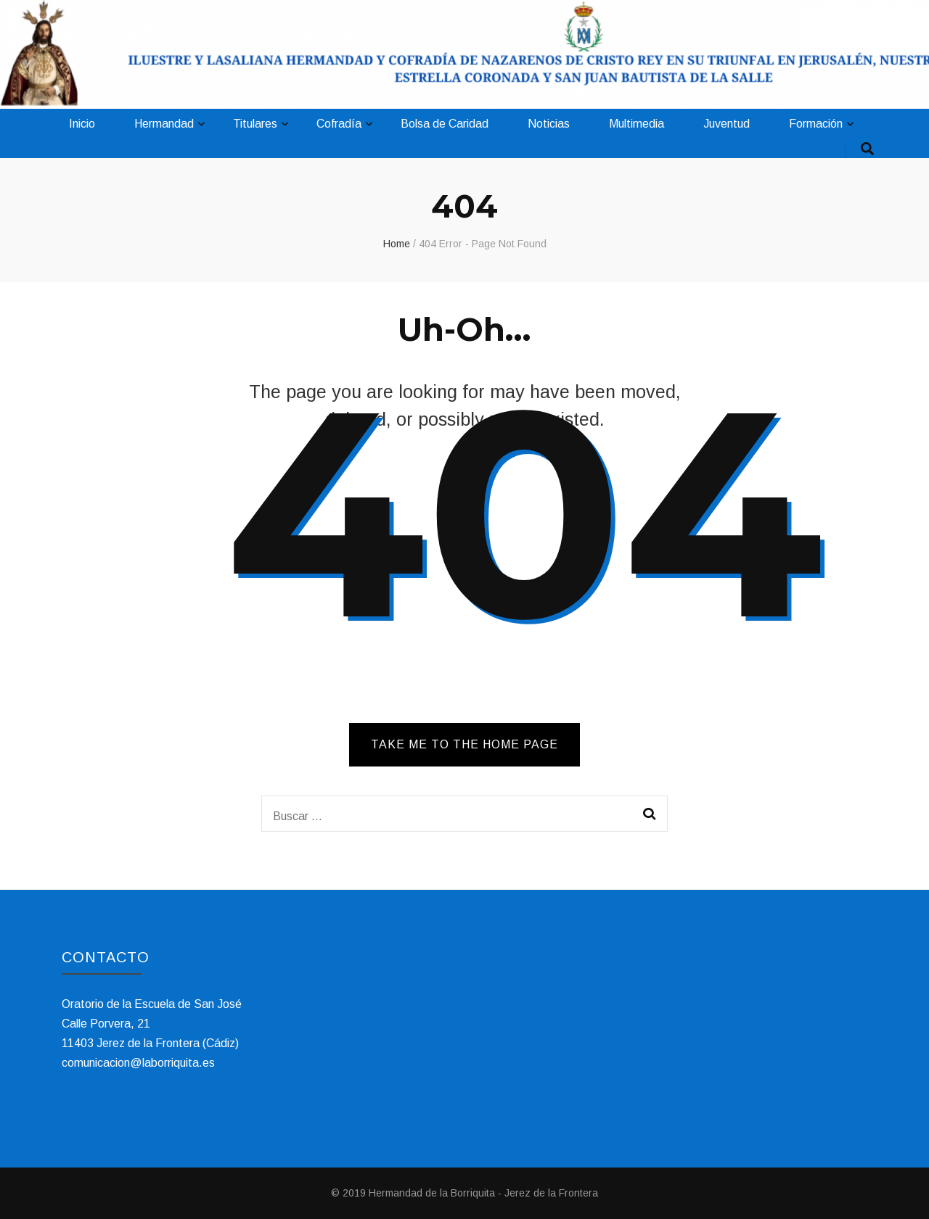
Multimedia (636, 123)
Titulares (255, 123)
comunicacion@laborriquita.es (138, 1063)
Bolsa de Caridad (444, 123)
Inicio (82, 123)
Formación (816, 123)
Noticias (549, 123)
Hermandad (164, 123)
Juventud (726, 123)
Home (396, 243)
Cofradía (338, 123)
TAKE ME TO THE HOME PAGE (464, 744)
